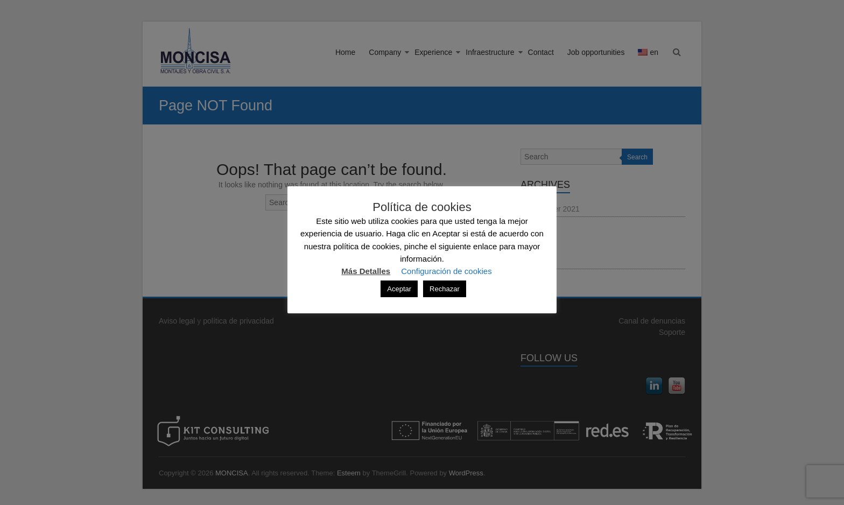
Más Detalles (365, 271)
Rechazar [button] (445, 289)
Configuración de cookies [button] (446, 271)
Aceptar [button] (399, 289)
